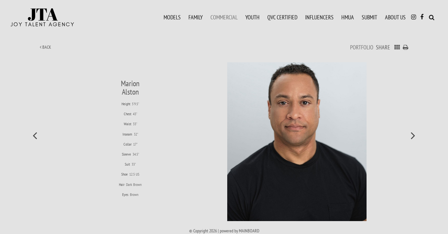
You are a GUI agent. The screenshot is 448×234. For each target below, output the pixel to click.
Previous (35, 135)
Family (195, 17)
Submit (369, 17)
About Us (395, 17)
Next (413, 135)
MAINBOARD (249, 231)
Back (45, 47)
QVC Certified (282, 17)
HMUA (347, 17)
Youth (252, 17)
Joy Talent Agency (56, 17)
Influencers (319, 17)
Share (383, 47)
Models (172, 17)
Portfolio (361, 47)
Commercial (224, 17)
